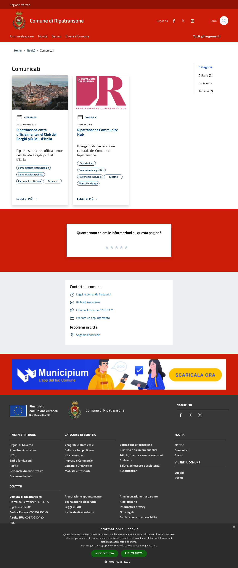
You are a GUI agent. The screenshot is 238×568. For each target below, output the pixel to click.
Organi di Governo (21, 445)
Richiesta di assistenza (79, 512)
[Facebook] (172, 20)
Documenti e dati (21, 476)
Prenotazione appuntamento (83, 496)
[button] (119, 562)
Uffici (13, 455)
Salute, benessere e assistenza (140, 465)
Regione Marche (20, 5)
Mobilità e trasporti (77, 471)
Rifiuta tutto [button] (134, 553)
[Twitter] (181, 20)
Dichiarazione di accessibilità (138, 517)
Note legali (127, 512)
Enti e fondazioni (21, 460)
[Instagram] (190, 20)
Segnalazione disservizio (81, 501)
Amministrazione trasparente (139, 496)
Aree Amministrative (23, 450)
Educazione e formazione (136, 444)
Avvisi (179, 455)
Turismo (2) (206, 91)
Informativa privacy (132, 507)
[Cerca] (223, 20)
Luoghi (179, 472)
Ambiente (126, 460)
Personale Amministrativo (26, 471)
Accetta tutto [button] (104, 553)
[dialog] (119, 546)
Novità (31, 50)
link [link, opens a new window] (155, 545)
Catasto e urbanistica (78, 465)
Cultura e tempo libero (79, 450)
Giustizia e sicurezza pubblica (138, 450)
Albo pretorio (128, 501)
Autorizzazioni (129, 470)
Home (18, 50)
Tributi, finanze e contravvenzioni (141, 455)
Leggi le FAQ (73, 507)
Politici (14, 465)
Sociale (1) (205, 83)
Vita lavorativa (74, 455)
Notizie (179, 445)
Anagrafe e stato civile (79, 445)
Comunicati (26, 117)
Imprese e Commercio (79, 460)
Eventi (179, 478)
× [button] (233, 527)
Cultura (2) (205, 75)
